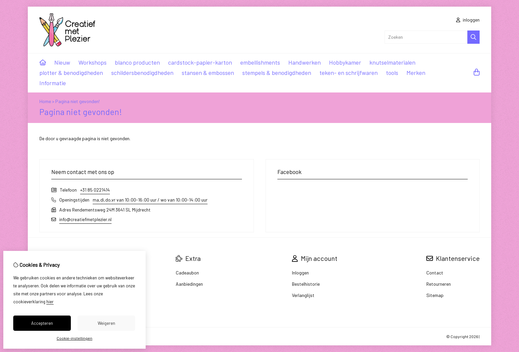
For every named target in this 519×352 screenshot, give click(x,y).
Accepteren (42, 323)
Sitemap (435, 295)
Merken (415, 72)
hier (50, 301)
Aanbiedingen (189, 284)
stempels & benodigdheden (276, 72)
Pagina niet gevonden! (77, 101)
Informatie (52, 83)
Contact (434, 272)
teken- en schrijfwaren (348, 72)
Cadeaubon (187, 272)
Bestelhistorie (306, 284)
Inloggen (300, 272)
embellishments (260, 62)
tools (392, 72)
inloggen (468, 20)
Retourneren (438, 284)
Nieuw (62, 62)
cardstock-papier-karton (200, 62)
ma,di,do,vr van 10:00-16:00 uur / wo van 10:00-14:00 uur (150, 200)
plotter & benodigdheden (71, 72)
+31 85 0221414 (95, 190)
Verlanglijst (303, 295)
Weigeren (106, 323)
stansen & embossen (208, 72)
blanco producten (137, 62)
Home (45, 101)
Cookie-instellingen (74, 338)
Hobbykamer (345, 62)
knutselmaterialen (392, 62)
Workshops (92, 62)
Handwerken (304, 62)
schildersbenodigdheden (142, 72)
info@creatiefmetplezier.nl (85, 219)
